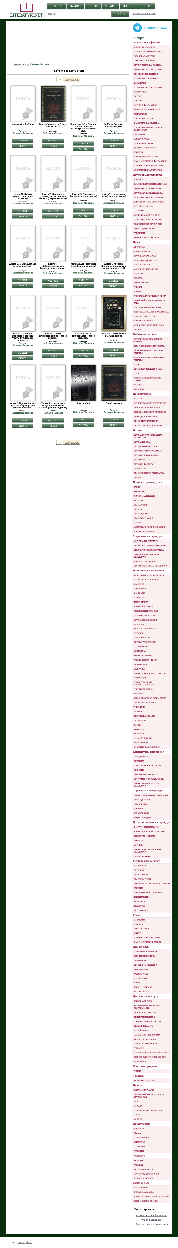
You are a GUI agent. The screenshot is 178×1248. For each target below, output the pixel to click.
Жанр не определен (145, 1066)
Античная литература (146, 541)
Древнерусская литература (149, 550)
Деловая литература (145, 996)
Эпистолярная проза (145, 320)
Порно (137, 364)
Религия (138, 888)
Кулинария (140, 960)
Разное (137, 1071)
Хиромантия (141, 910)
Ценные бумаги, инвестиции (150, 1057)
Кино (136, 1101)
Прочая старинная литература (150, 566)
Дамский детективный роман (150, 184)
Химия (137, 725)
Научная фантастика (145, 105)
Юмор (136, 915)
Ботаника (139, 597)
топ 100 (93, 6)
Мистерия (139, 1142)
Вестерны (139, 398)
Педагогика (140, 664)
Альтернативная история (148, 170)
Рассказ (138, 287)
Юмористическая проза (147, 937)
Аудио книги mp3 (151, 1219)
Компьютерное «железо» (147, 765)
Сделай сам (140, 978)
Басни (137, 487)
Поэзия (137, 522)
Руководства (141, 804)
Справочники (141, 813)
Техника (138, 1075)
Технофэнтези (141, 139)
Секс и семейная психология (150, 698)
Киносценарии (142, 1137)
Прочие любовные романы (148, 369)
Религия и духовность (147, 861)
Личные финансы (143, 1026)
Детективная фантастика (148, 65)
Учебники (139, 707)
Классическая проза (145, 260)
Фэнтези (138, 152)
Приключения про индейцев (150, 412)
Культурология (142, 637)
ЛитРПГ (138, 96)
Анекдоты (139, 920)
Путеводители (142, 799)
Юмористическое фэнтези (148, 165)
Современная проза (144, 316)
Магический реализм (146, 269)
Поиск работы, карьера (146, 1043)
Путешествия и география (148, 425)
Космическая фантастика (148, 87)
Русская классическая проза (150, 296)
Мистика (139, 100)
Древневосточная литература (150, 545)
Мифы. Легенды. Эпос (145, 561)
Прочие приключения (146, 421)
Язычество (139, 906)
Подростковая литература (148, 1110)
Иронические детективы (147, 188)
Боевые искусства (144, 1192)
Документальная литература (151, 822)
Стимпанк (139, 134)
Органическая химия (145, 660)
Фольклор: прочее (143, 1178)
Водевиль (139, 1128)
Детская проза (142, 442)
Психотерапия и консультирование (144, 683)
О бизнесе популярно (145, 1039)
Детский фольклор (144, 464)
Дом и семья (141, 946)
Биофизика (140, 588)
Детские (138, 430)
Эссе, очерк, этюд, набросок (149, 325)
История (138, 633)
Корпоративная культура (147, 1021)
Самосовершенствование (148, 892)
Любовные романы (145, 334)
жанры (75, 6)
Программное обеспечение (149, 779)
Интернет (139, 761)
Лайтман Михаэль (22, 133)
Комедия (138, 924)
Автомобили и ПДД (144, 1080)
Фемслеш (139, 389)
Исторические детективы (148, 193)
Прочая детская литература (149, 473)
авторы (110, 6)
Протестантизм (142, 879)
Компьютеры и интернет (148, 751)
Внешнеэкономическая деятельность (147, 1006)
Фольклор (139, 1155)
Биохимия (139, 593)
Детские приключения (147, 455)
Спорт (137, 982)
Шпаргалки (140, 729)
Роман (137, 291)
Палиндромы (141, 513)
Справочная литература (148, 790)
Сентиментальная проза (147, 307)
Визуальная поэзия (144, 496)
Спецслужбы (141, 1187)
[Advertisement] (68, 42)
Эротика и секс (142, 991)
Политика (139, 669)
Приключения (142, 393)
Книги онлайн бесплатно (151, 1215)
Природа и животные (145, 416)
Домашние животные (145, 951)
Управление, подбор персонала (151, 1052)
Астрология (140, 865)
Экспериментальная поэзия (149, 527)
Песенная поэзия (143, 518)
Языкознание (141, 742)
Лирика (138, 509)
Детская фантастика (145, 446)
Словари (138, 808)
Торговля (139, 1048)
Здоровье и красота (144, 956)
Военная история (143, 606)
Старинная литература (147, 536)
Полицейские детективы (148, 224)
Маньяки (139, 210)
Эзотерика (139, 901)
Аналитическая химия (147, 747)
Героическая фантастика (148, 51)
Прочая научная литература (149, 673)
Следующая (72, 79)
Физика (138, 711)
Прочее (137, 1085)
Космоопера (140, 92)
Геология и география (146, 611)
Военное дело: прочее (146, 1201)
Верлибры (139, 491)
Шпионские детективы (146, 237)
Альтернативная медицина (149, 575)
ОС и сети (139, 770)
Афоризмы (139, 247)
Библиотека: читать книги (151, 1224)
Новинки (130, 6)
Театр (137, 1114)
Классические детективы (148, 197)
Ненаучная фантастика (147, 109)
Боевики (138, 179)
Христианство (142, 897)
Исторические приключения (150, 403)
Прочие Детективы (144, 228)
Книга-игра (140, 468)
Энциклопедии (142, 817)
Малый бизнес (142, 1030)
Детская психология (145, 620)
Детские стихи (142, 459)
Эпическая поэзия (144, 531)
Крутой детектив (143, 206)
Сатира (137, 933)
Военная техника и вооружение (151, 1196)
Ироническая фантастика (148, 69)
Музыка (138, 1106)
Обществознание (143, 655)
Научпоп (138, 845)
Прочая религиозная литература (152, 883)
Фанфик (138, 1119)
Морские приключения (147, 407)
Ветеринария (141, 602)
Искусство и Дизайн (145, 836)
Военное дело (141, 1182)
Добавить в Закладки (143, 13)
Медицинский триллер (147, 215)
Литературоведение (145, 642)
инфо (147, 6)
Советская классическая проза (151, 312)
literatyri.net (25, 1242)
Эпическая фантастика (147, 156)
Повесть (138, 278)
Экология (139, 733)
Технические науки (145, 702)
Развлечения (141, 969)
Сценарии (139, 1146)
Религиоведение (143, 689)
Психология (140, 677)
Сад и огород (141, 974)
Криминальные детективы (149, 202)
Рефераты (139, 693)
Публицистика (142, 856)
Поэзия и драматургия (147, 482)
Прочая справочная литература (151, 795)
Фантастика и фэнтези (147, 42)
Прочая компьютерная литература (146, 784)
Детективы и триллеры (147, 174)
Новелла (138, 273)
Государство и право (145, 615)
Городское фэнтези (144, 56)
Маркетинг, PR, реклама (147, 1035)
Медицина (140, 651)
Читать (22, 146)
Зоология (139, 624)
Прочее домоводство (145, 965)
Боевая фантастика (144, 47)
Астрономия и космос (146, 579)
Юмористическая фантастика (150, 161)
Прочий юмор (141, 928)
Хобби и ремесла (143, 987)
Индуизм (139, 870)
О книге (22, 140)
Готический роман (144, 60)
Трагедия (139, 1151)
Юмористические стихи (147, 942)
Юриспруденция (143, 738)
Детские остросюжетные (148, 451)
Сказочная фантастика (147, 123)
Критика (138, 840)
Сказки (138, 477)
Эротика (138, 385)
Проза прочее (141, 282)
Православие (141, 874)
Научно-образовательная (149, 570)
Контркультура (142, 264)
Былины (138, 1160)
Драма (137, 1133)
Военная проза (142, 251)
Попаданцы (140, 114)
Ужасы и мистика (143, 143)
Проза (136, 242)
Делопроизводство (144, 1017)
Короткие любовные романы (149, 346)
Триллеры (139, 233)
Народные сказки (143, 1169)
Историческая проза (145, 256)
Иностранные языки (145, 628)
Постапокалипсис (144, 118)
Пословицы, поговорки (146, 1174)
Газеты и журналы (144, 1090)
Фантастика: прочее (145, 147)
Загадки (138, 1165)
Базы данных (141, 756)
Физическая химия (144, 716)
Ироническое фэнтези (146, 74)
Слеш (136, 373)
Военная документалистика (150, 831)
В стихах (138, 500)
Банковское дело (143, 1001)
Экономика (140, 1061)
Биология (139, 584)
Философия (140, 720)
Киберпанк (140, 83)
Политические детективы (148, 219)
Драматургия (141, 505)
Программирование (145, 774)
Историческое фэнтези (146, 78)
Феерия (138, 329)
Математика (140, 646)
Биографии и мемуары (146, 827)
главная (56, 6)
